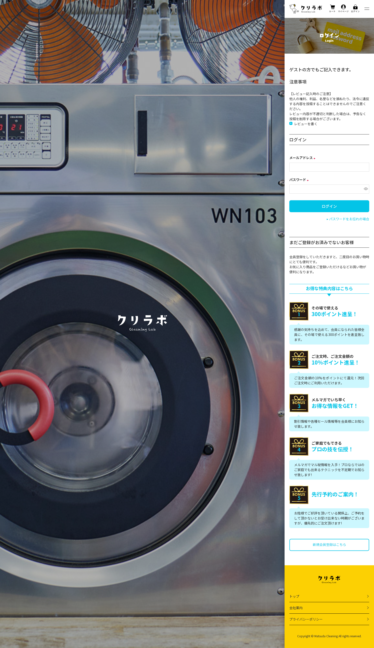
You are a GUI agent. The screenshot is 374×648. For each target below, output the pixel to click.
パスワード (299, 179)
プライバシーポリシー (306, 619)
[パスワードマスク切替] (365, 189)
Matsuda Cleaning (326, 636)
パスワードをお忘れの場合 (349, 218)
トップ (294, 596)
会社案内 (296, 607)
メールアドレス (303, 157)
